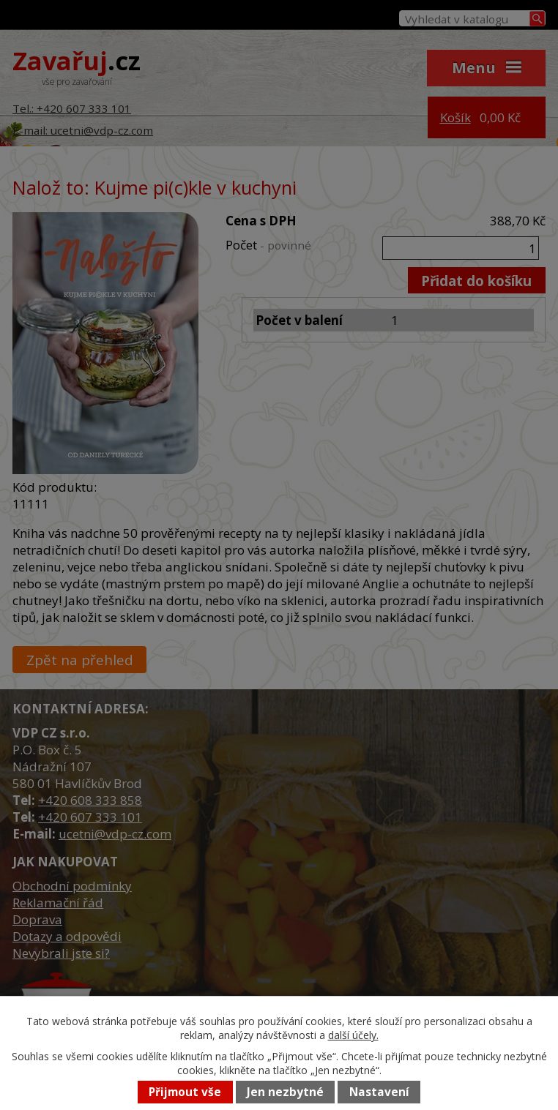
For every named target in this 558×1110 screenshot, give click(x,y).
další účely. (353, 1035)
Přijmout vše (185, 1092)
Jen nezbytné (285, 1092)
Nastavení (379, 1092)
